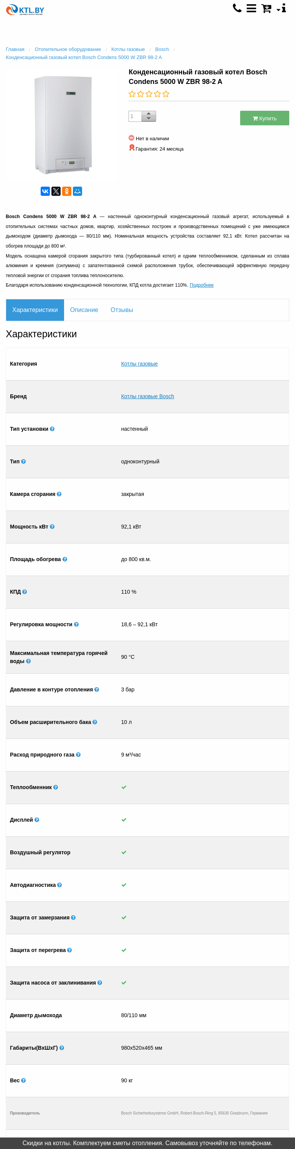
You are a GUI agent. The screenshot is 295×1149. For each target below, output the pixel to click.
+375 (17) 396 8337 (234, 1050)
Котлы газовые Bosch (147, 366)
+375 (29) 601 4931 (234, 1042)
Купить (265, 118)
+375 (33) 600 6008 (234, 1058)
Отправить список (60, 1065)
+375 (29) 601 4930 (234, 1034)
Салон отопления (60, 1041)
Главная (60, 1026)
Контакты (61, 1034)
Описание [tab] (84, 310)
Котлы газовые (139, 354)
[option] (61, 124)
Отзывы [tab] (121, 310)
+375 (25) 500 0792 (234, 1066)
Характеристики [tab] (35, 310)
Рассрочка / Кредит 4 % (60, 1057)
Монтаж (60, 1049)
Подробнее (202, 285)
